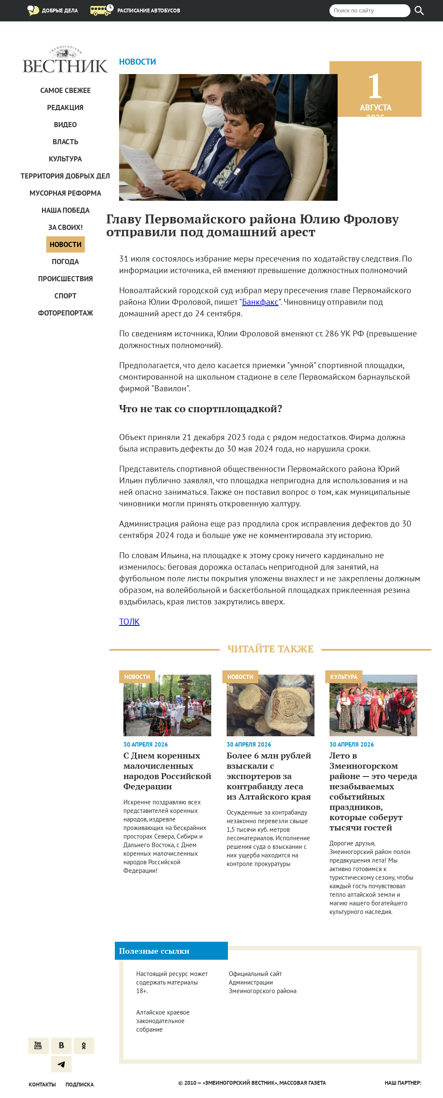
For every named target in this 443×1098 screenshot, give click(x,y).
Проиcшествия (65, 278)
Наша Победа (66, 210)
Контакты (42, 1084)
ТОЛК (129, 621)
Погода (65, 261)
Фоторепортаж (65, 313)
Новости (65, 244)
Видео (65, 124)
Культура (65, 159)
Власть (65, 141)
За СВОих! (65, 227)
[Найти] (419, 10)
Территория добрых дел (65, 176)
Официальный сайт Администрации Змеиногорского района (262, 982)
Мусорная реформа (65, 193)
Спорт (65, 296)
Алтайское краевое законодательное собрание (163, 1020)
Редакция (65, 107)
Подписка (80, 1084)
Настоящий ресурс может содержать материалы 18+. (172, 982)
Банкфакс (260, 301)
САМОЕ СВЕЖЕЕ (65, 90)
